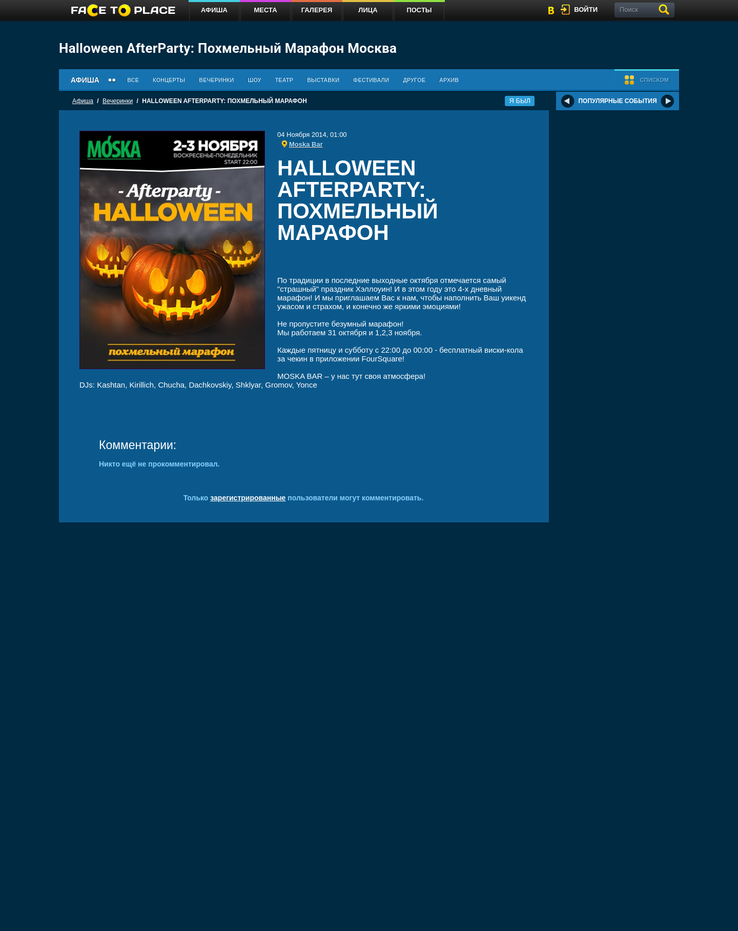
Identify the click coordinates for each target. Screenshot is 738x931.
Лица (367, 10)
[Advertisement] (403, 262)
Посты (419, 10)
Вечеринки (216, 80)
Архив (449, 80)
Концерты (169, 80)
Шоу (254, 80)
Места (265, 10)
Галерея (317, 10)
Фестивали (371, 80)
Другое (414, 80)
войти (586, 9)
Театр (284, 80)
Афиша (214, 10)
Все (133, 80)
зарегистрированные (247, 498)
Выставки (323, 80)
